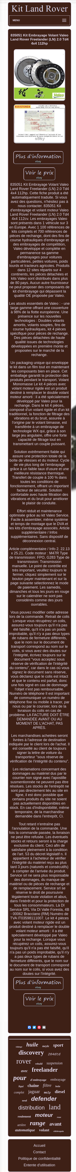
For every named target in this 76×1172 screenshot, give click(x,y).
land (55, 1107)
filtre (47, 1085)
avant (55, 1124)
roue (59, 1117)
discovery (31, 1052)
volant (44, 1130)
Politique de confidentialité (39, 1159)
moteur (44, 1115)
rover (23, 1061)
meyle (45, 1046)
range (37, 1123)
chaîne (33, 1085)
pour (19, 1077)
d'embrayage (38, 1079)
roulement (24, 1116)
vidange (19, 1047)
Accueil (39, 1146)
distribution (31, 1108)
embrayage (58, 1079)
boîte (58, 1086)
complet (19, 1092)
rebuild (38, 1063)
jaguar (34, 1091)
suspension (55, 1063)
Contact (39, 1152)
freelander (45, 1069)
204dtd (54, 1054)
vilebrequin (58, 1131)
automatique (25, 1130)
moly (47, 1092)
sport (58, 1045)
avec (24, 1071)
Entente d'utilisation (39, 1165)
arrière (21, 1125)
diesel (60, 1091)
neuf (24, 1100)
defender (44, 1098)
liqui (21, 1086)
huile (32, 1044)
